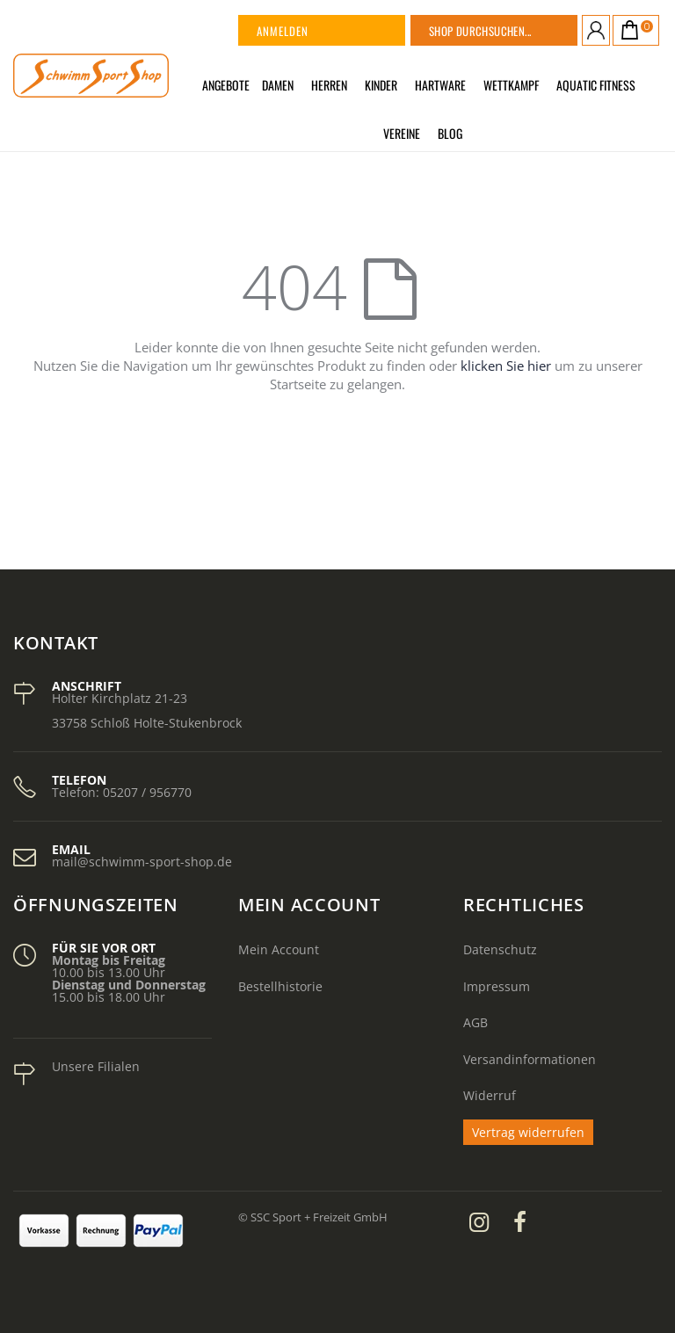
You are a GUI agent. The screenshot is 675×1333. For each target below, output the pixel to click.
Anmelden (282, 31)
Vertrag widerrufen (528, 1132)
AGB (475, 1022)
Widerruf (489, 1095)
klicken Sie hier (506, 365)
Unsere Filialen (96, 1066)
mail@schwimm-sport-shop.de (142, 861)
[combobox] (515, 30)
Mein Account (278, 949)
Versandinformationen (529, 1059)
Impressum (496, 986)
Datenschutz (500, 949)
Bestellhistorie (280, 986)
